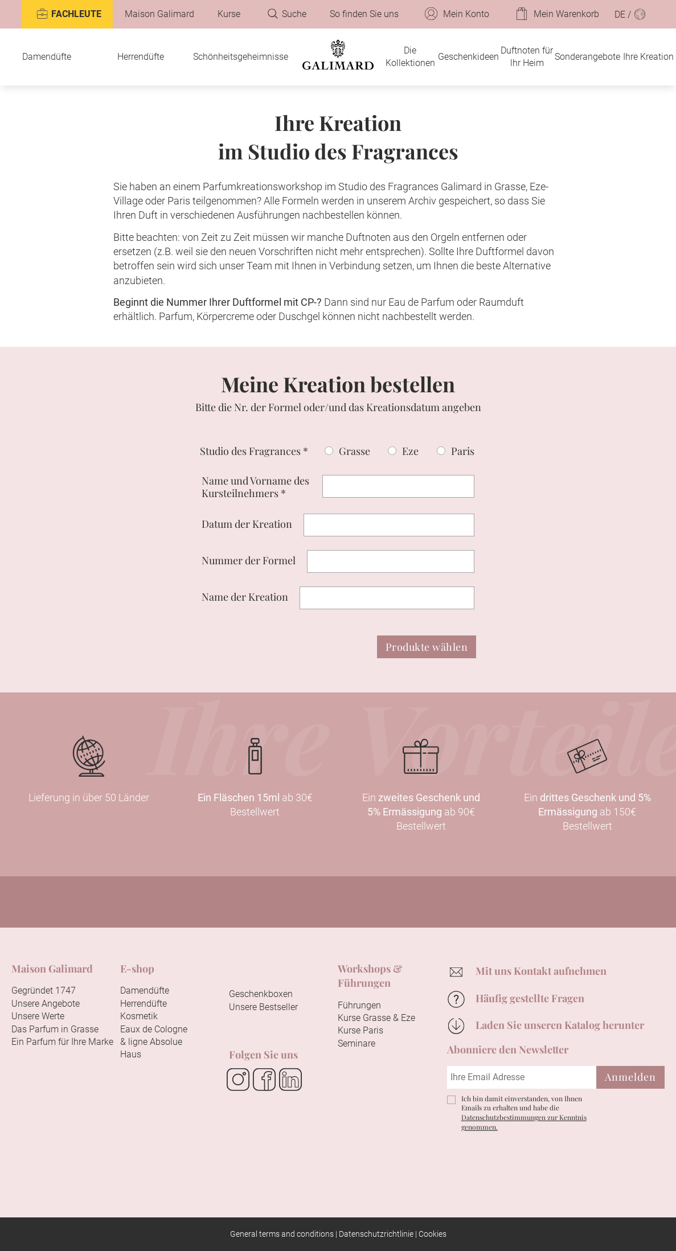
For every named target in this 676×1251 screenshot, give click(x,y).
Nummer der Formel (249, 560)
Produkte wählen (427, 647)
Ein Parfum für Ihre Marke (62, 1041)
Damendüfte (46, 56)
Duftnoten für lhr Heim (527, 56)
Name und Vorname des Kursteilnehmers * (255, 487)
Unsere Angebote (45, 1003)
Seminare (356, 1043)
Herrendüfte (140, 56)
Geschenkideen (468, 56)
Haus (130, 1054)
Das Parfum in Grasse (55, 1029)
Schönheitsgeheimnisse (240, 56)
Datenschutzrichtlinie (376, 1233)
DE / (630, 13)
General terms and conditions (282, 1233)
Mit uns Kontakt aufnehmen (541, 971)
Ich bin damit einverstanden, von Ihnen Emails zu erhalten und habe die (524, 1112)
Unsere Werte (37, 1016)
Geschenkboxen (261, 994)
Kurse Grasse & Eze (376, 1017)
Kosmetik (139, 1016)
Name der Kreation (245, 597)
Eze (410, 451)
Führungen (359, 1005)
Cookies (432, 1233)
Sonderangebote (587, 56)
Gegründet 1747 (43, 990)
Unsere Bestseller (263, 1007)
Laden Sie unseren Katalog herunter (560, 1025)
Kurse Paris (360, 1030)
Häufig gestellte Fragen (530, 998)
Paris (462, 451)
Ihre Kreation (648, 56)
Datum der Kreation (247, 524)
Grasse (354, 451)
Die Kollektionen (410, 56)
